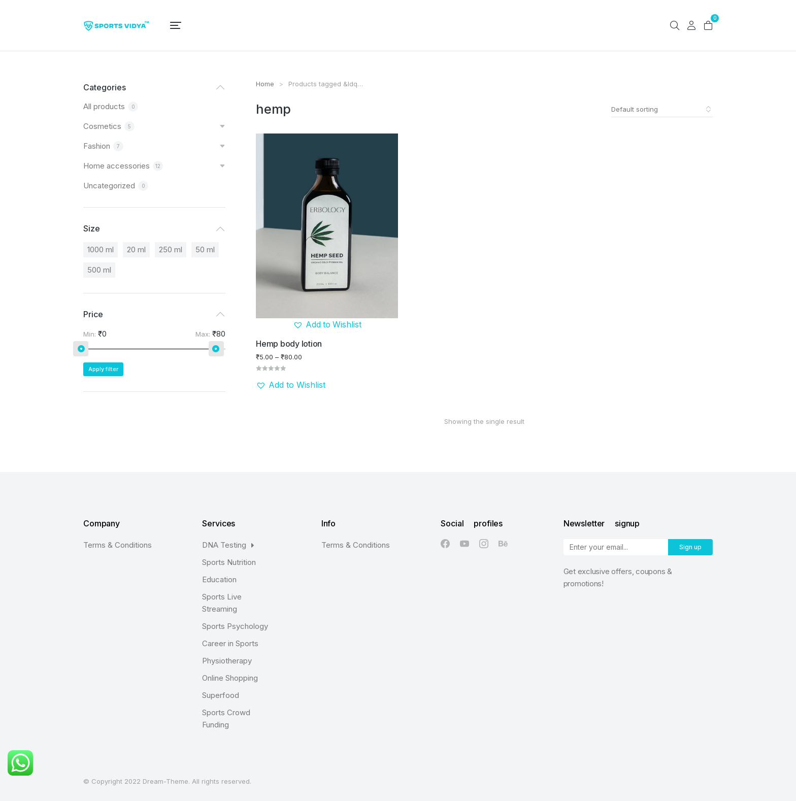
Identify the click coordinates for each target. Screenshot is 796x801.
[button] (327, 324)
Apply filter (103, 369)
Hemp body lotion (289, 343)
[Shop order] (662, 109)
